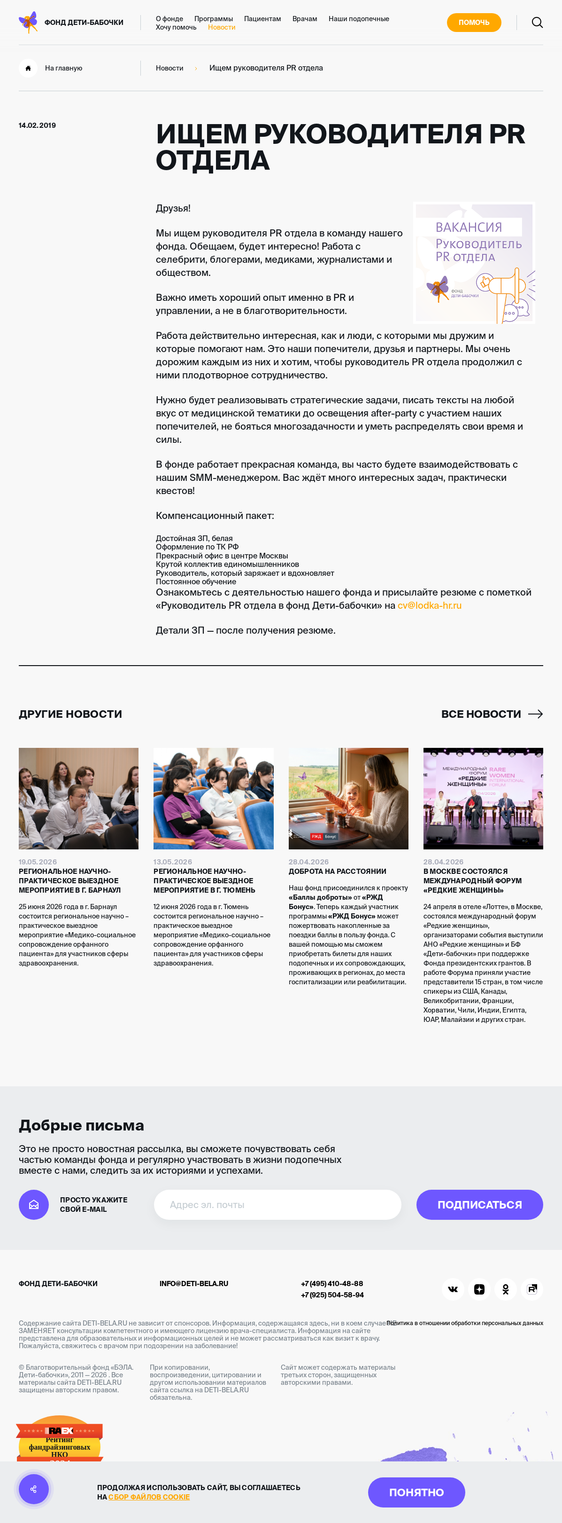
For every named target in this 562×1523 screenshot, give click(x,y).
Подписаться (480, 1204)
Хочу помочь (176, 27)
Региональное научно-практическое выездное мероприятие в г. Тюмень (204, 881)
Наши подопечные (359, 19)
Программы (213, 19)
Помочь (474, 22)
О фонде (169, 19)
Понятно (416, 1492)
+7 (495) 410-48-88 (332, 1283)
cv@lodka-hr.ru (430, 605)
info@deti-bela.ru (194, 1283)
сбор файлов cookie (149, 1497)
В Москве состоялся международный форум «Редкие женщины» (472, 881)
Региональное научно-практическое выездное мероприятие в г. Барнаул (70, 881)
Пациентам (262, 19)
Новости (222, 27)
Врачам (305, 19)
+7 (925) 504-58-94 (332, 1295)
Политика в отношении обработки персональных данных (464, 1323)
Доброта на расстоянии (338, 871)
